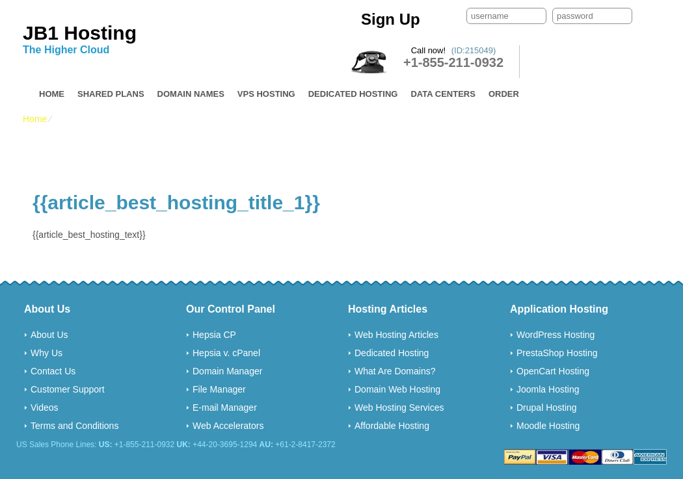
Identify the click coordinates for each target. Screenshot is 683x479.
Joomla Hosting (548, 389)
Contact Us (53, 371)
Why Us (46, 353)
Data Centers (442, 94)
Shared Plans (110, 94)
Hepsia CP (214, 335)
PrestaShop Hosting (557, 353)
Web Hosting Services (399, 407)
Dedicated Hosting (353, 94)
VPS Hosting (266, 94)
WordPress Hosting (555, 335)
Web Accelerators (228, 426)
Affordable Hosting (392, 426)
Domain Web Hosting (397, 389)
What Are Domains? (395, 371)
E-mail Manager (225, 407)
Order (504, 94)
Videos (45, 407)
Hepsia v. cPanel (226, 353)
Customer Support (68, 389)
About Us (49, 335)
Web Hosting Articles (396, 335)
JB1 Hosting (80, 33)
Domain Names (190, 94)
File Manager (219, 389)
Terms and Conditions (74, 426)
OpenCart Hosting (552, 371)
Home (51, 94)
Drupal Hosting (546, 407)
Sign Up (390, 19)
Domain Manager (227, 371)
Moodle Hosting (548, 426)
